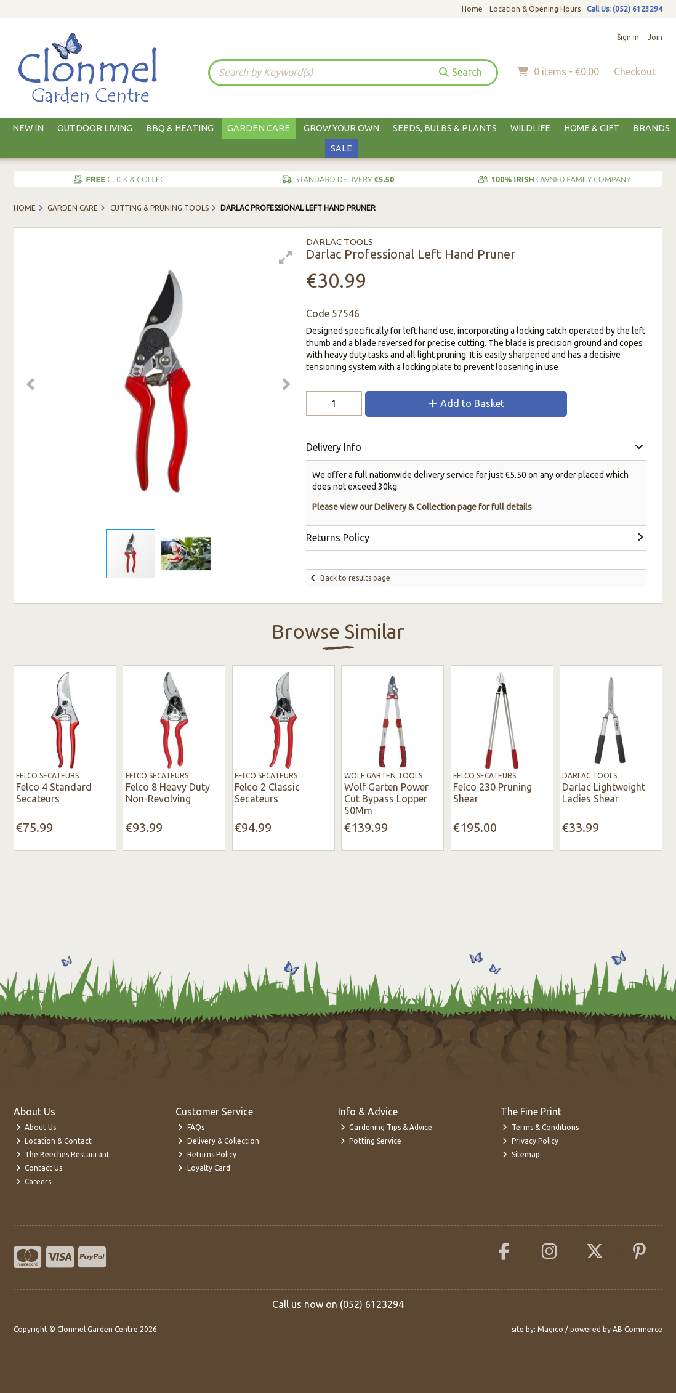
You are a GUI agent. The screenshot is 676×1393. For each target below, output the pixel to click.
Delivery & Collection (218, 1141)
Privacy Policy (530, 1141)
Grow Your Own (341, 128)
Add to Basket (466, 403)
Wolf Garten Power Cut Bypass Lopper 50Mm (386, 798)
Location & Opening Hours (535, 9)
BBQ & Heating (180, 128)
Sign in (628, 37)
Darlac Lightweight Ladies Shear (603, 792)
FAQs (191, 1127)
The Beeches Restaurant (63, 1154)
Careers (34, 1181)
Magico (550, 1329)
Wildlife (530, 128)
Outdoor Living (94, 128)
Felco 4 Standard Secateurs (54, 792)
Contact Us (39, 1168)
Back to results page (355, 578)
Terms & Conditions (540, 1127)
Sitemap (521, 1154)
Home (472, 9)
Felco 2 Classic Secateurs (267, 792)
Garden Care (258, 128)
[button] (286, 257)
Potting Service (371, 1141)
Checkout (635, 71)
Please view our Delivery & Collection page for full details (422, 507)
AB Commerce (637, 1329)
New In (28, 128)
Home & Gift (591, 128)
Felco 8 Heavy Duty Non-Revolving (168, 792)
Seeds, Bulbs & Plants (445, 128)
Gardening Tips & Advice (386, 1127)
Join (655, 37)
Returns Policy (207, 1154)
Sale (341, 148)
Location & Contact (54, 1141)
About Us (36, 1127)
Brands (651, 128)
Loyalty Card (204, 1168)
